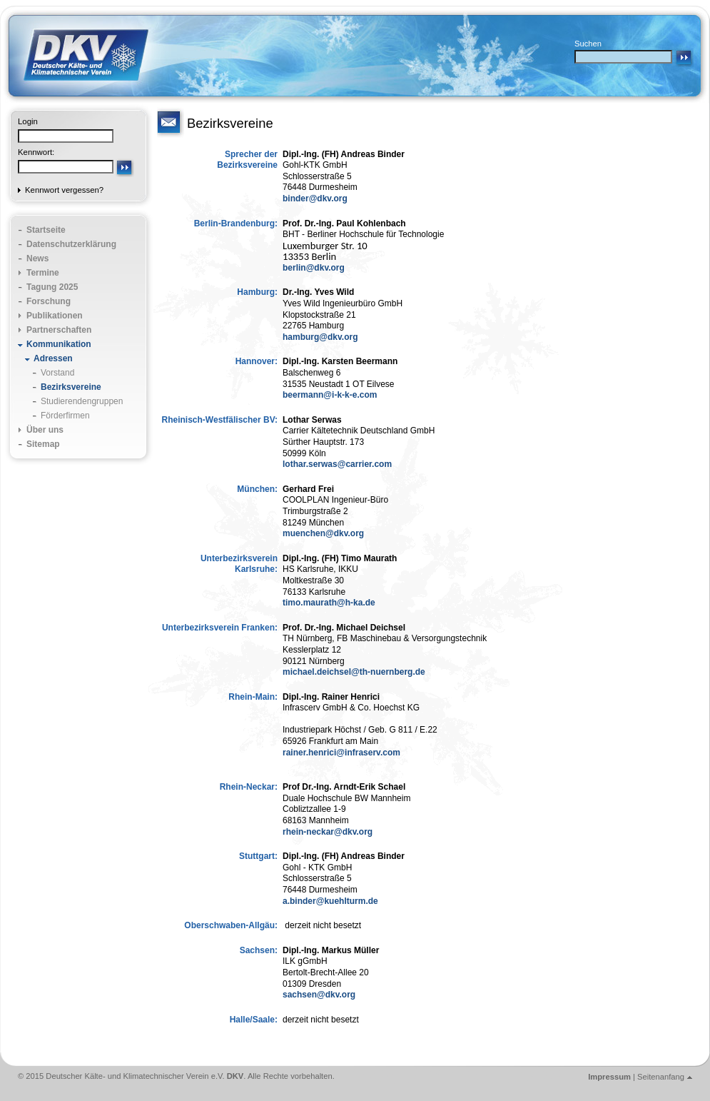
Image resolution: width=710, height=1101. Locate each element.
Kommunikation (58, 344)
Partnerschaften (58, 330)
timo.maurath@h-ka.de (329, 603)
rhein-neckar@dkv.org (327, 832)
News (37, 258)
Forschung (48, 301)
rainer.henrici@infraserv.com (341, 753)
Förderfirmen (65, 416)
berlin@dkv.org (314, 268)
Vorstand (57, 373)
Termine (42, 273)
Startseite (46, 230)
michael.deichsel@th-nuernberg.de (354, 672)
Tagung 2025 (52, 287)
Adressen (53, 358)
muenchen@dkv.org (323, 533)
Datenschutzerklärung (71, 244)
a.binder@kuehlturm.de (330, 901)
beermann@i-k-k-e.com (330, 395)
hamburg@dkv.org (320, 337)
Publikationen (54, 316)
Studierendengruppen (82, 401)
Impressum (609, 1076)
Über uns (45, 430)
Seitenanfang (660, 1076)
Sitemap (43, 444)
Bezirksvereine (71, 387)
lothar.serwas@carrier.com (337, 464)
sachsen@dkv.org (319, 995)
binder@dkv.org (315, 198)
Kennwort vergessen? (64, 190)
